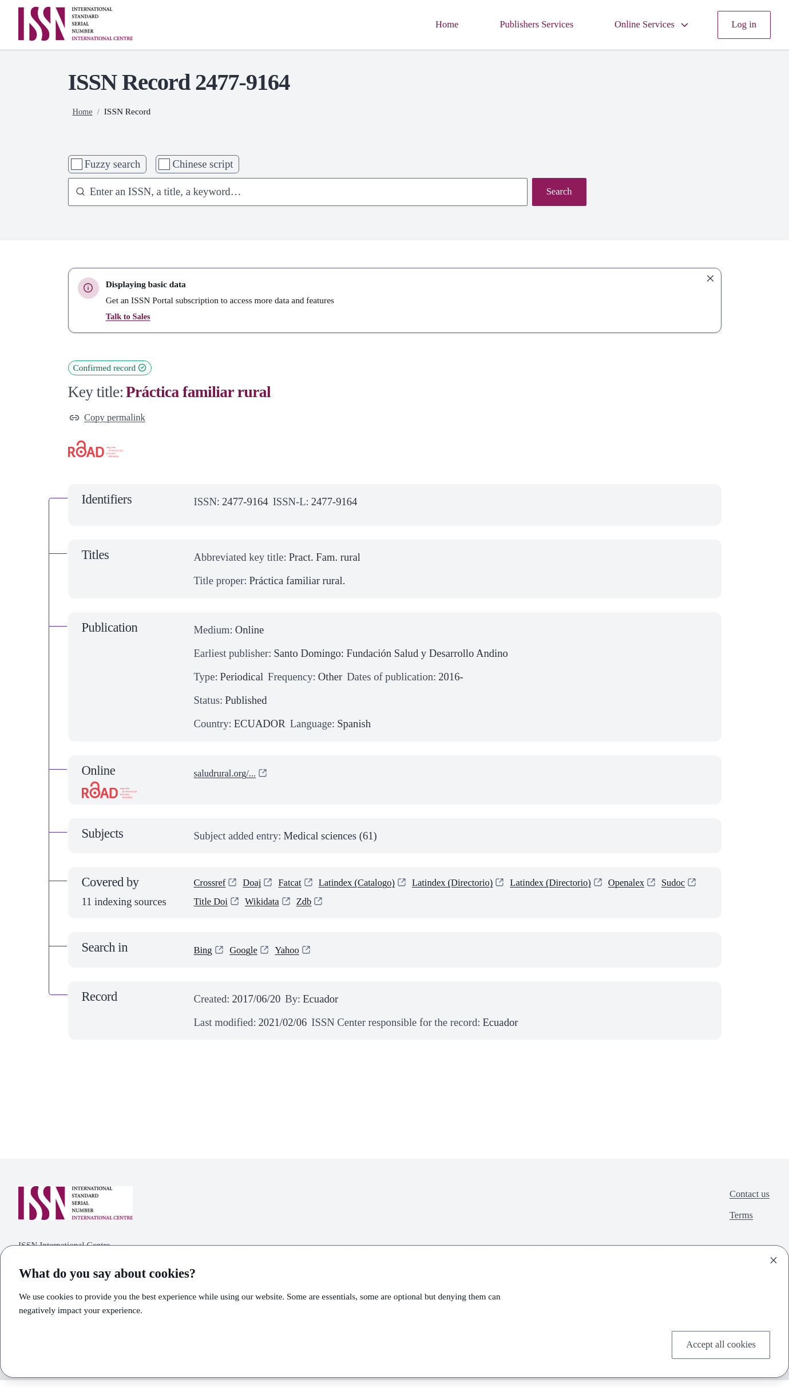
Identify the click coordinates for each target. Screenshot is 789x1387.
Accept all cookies (716, 1344)
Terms (737, 1226)
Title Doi (256, 908)
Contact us (747, 1203)
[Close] (773, 1258)
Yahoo (294, 957)
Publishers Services (520, 25)
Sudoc (207, 908)
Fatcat (298, 887)
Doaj (257, 887)
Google (247, 957)
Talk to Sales (129, 316)
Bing (204, 957)
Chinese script (203, 164)
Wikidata (312, 908)
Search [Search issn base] (557, 193)
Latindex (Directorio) (477, 887)
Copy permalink (111, 419)
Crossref (212, 887)
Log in (742, 25)
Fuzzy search (113, 164)
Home (425, 25)
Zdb (357, 908)
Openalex (668, 887)
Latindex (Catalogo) (371, 887)
